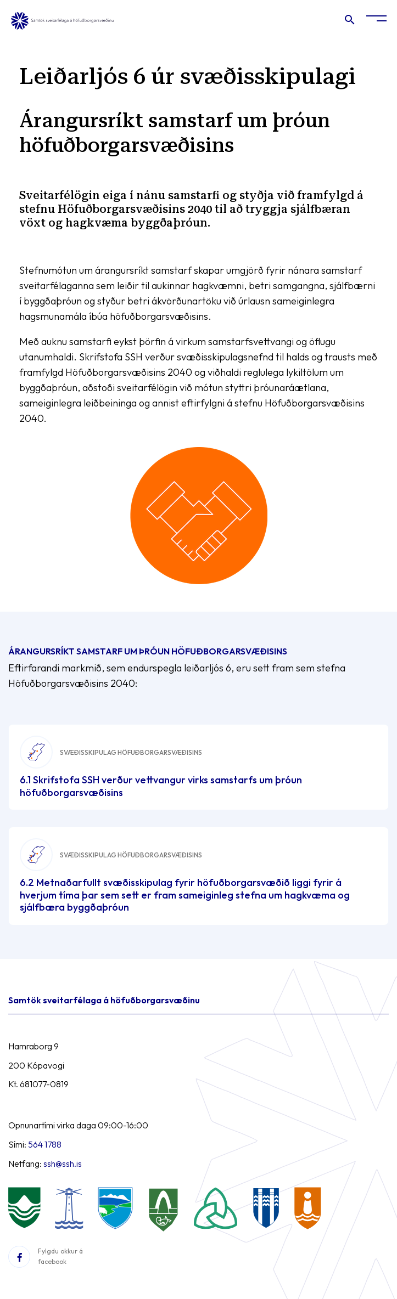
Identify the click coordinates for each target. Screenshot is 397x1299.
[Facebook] (19, 1257)
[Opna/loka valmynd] (376, 20)
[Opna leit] (349, 22)
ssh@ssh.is (62, 1163)
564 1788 (44, 1144)
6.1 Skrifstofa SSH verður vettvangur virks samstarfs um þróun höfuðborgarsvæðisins (161, 786)
